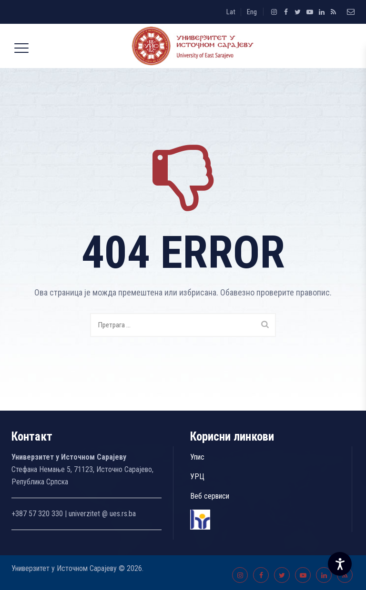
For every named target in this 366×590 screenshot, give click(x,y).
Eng (252, 12)
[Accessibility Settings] (340, 564)
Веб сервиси (209, 496)
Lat (230, 12)
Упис (197, 457)
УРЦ (197, 476)
